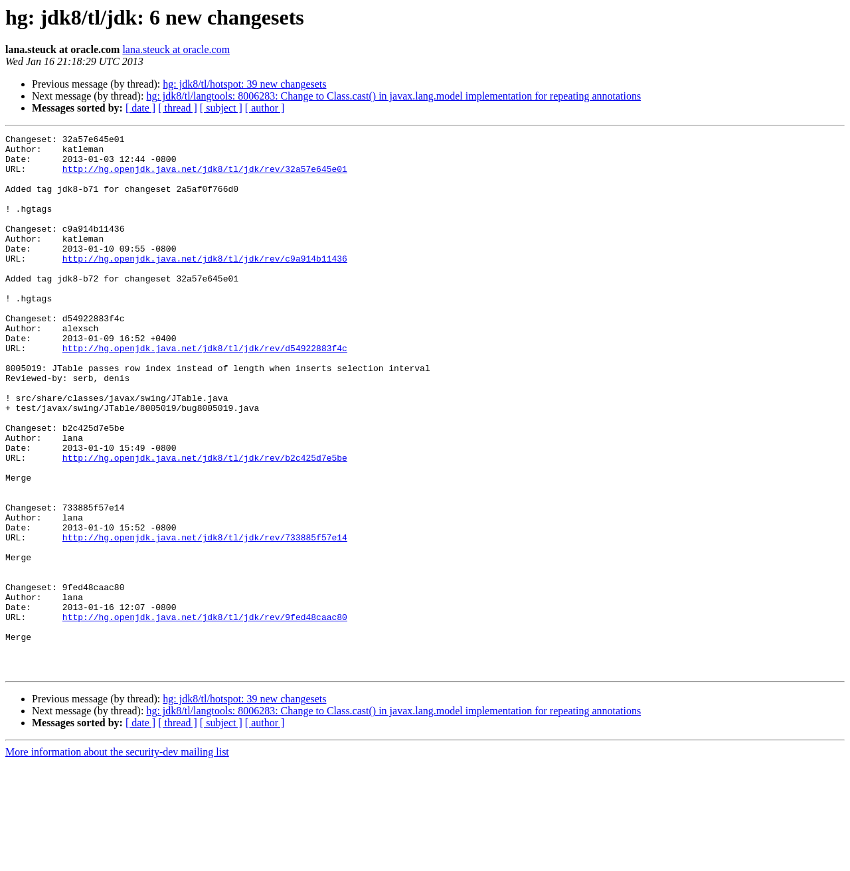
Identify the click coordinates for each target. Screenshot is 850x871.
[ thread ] (177, 108)
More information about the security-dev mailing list (117, 859)
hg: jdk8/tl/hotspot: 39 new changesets (244, 84)
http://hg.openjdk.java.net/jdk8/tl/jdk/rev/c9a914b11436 (204, 284)
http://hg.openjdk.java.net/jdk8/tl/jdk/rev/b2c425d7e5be (204, 523)
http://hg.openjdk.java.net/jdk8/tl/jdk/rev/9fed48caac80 (204, 714)
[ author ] (265, 108)
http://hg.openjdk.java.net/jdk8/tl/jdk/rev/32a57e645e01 (204, 177)
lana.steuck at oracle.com (176, 49)
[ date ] (140, 108)
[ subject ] (221, 108)
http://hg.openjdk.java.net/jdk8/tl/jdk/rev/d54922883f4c (204, 392)
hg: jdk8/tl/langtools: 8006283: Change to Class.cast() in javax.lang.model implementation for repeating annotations (393, 96)
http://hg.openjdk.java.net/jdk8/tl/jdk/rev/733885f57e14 (204, 619)
